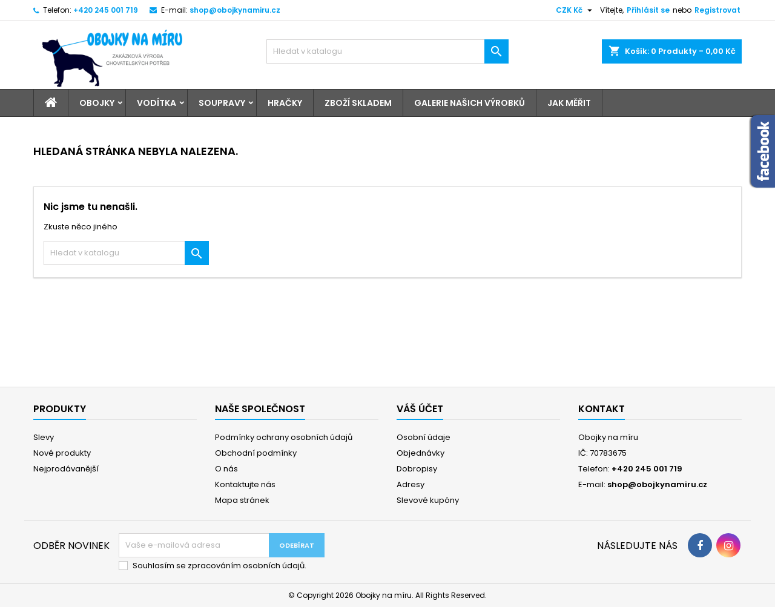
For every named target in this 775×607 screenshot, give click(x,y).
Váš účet (420, 409)
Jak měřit (569, 103)
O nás (226, 468)
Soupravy (222, 103)
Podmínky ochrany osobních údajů (283, 437)
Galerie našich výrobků (469, 103)
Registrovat (717, 10)
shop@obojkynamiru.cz (235, 10)
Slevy (43, 437)
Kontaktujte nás (245, 484)
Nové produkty (62, 453)
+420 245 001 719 (105, 10)
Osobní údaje (423, 437)
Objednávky (420, 453)
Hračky (285, 103)
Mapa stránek (242, 500)
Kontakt (601, 409)
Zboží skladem (358, 103)
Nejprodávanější (66, 468)
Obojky (96, 103)
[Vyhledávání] (387, 51)
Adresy (410, 484)
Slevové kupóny (428, 500)
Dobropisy (417, 468)
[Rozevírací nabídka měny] (575, 10)
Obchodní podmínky (256, 453)
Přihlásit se (648, 10)
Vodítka (156, 103)
